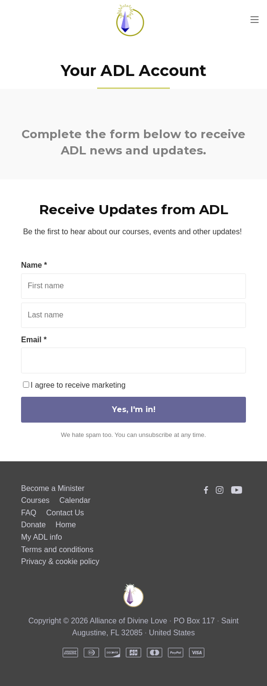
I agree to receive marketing (74, 385)
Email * (33, 340)
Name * (34, 265)
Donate (33, 525)
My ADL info (41, 537)
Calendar (74, 500)
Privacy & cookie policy (60, 561)
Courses (35, 500)
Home (66, 525)
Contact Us (65, 513)
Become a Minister (53, 488)
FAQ (28, 513)
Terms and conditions (57, 549)
